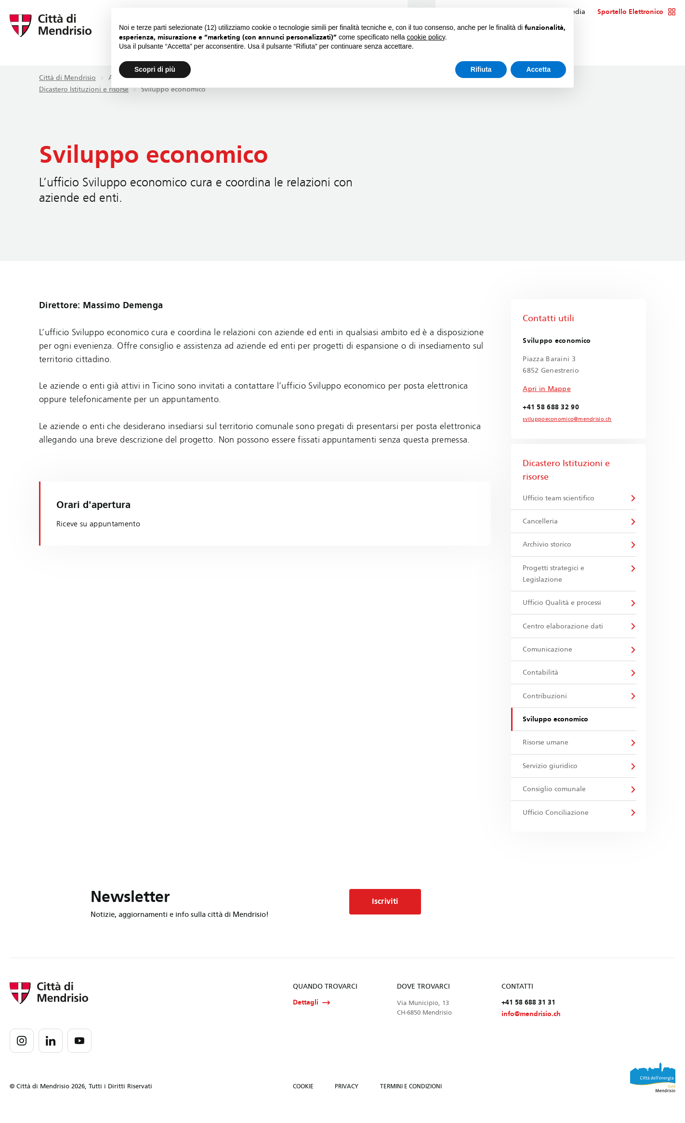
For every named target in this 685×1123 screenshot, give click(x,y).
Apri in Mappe (547, 389)
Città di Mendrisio (67, 78)
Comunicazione (548, 654)
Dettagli (311, 1013)
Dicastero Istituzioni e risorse (84, 89)
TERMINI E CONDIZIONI (411, 1098)
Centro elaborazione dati (563, 630)
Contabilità (541, 678)
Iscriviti (389, 912)
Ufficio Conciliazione (556, 822)
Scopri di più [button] (154, 69)
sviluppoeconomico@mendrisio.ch (562, 419)
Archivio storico (547, 546)
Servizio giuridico (550, 774)
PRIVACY (346, 1098)
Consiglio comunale (554, 798)
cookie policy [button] (426, 37)
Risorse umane (546, 750)
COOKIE (303, 1098)
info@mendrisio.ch (531, 1025)
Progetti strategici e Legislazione (554, 576)
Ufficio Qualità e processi (562, 606)
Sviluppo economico (556, 726)
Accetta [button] (538, 69)
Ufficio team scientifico (559, 498)
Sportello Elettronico (636, 12)
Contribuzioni (545, 702)
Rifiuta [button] (481, 69)
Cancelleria (540, 522)
